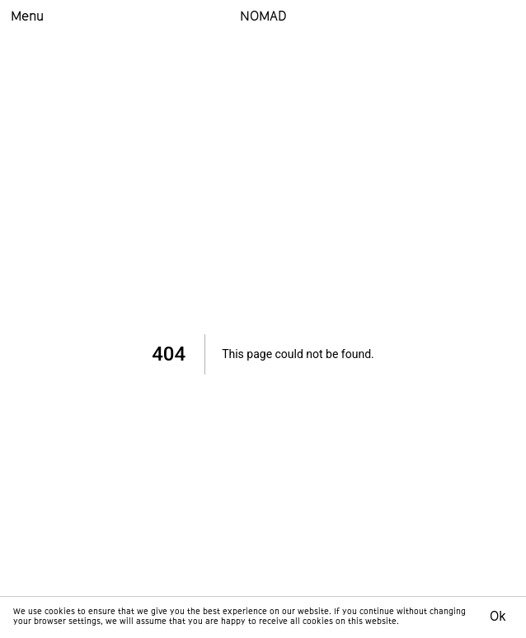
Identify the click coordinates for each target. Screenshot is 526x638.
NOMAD (263, 17)
